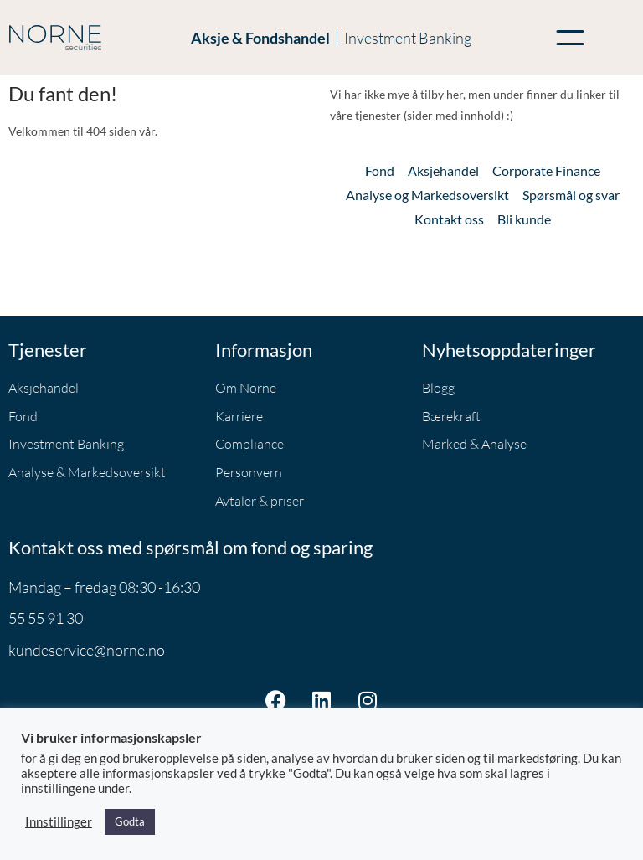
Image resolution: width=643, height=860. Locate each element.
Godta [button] (130, 821)
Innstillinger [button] (58, 822)
